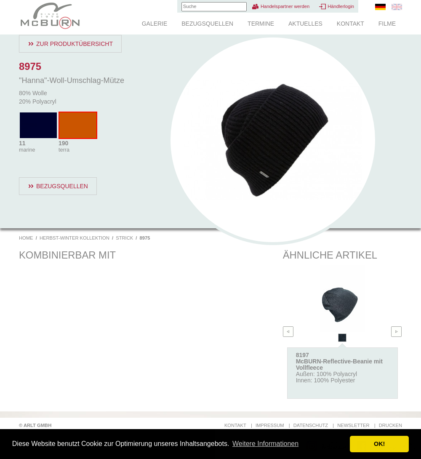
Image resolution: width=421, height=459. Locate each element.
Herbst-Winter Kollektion (74, 237)
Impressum (270, 425)
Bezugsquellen (207, 23)
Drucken (390, 425)
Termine (261, 23)
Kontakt (350, 23)
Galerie (155, 23)
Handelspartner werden (285, 6)
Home (26, 237)
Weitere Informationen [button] (265, 443)
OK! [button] (379, 443)
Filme (387, 23)
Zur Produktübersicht (74, 43)
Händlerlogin (341, 6)
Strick (124, 237)
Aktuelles (305, 23)
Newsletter (353, 425)
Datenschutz (310, 425)
